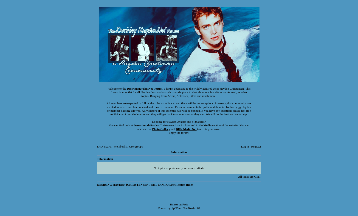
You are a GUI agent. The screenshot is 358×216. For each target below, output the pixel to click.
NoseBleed (188, 208)
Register (256, 146)
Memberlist (120, 146)
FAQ (100, 146)
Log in (245, 146)
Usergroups (136, 146)
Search (108, 146)
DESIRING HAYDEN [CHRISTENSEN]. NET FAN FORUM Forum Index (145, 184)
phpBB (174, 208)
